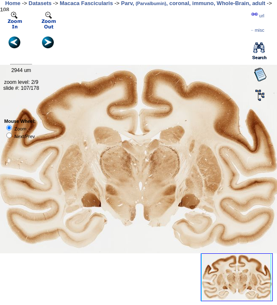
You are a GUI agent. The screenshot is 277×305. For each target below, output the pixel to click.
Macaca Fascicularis (86, 3)
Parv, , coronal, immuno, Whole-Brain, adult (193, 3)
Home (12, 3)
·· (257, 30)
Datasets (40, 3)
